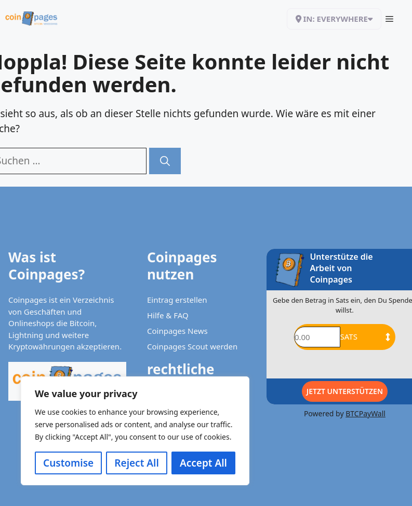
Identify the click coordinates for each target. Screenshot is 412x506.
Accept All (203, 463)
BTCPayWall (365, 413)
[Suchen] (165, 161)
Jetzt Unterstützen (345, 391)
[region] (135, 430)
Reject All (136, 463)
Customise (68, 463)
